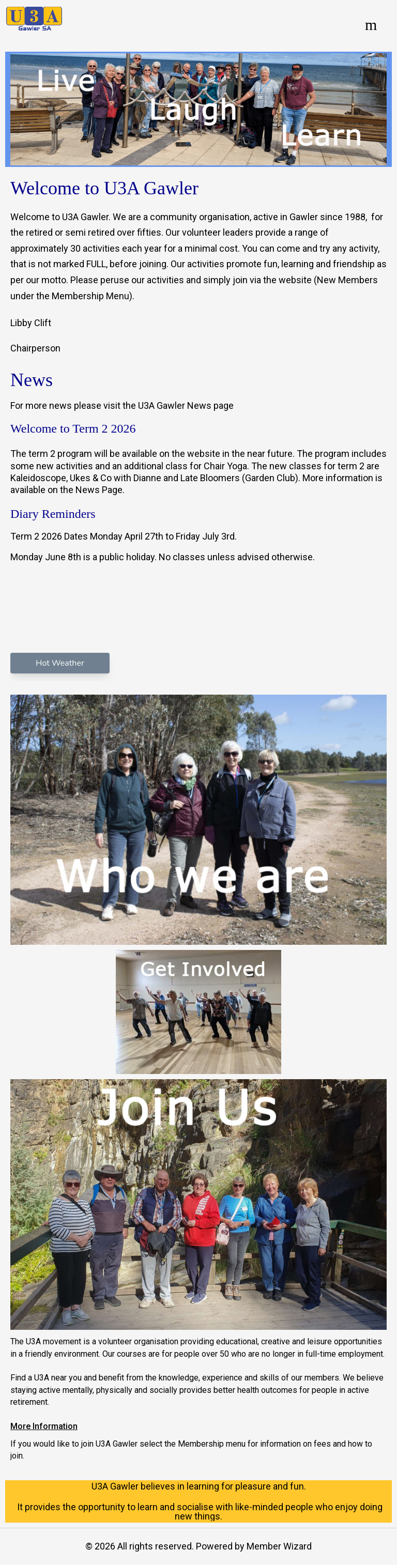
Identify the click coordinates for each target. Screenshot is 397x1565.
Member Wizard (279, 1546)
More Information (44, 1426)
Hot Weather (60, 663)
